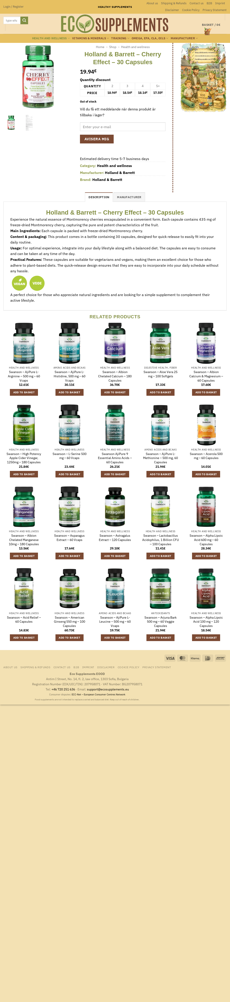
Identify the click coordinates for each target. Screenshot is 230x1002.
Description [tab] (98, 197)
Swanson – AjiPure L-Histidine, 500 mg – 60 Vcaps (69, 376)
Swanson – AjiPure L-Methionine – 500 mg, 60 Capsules (160, 458)
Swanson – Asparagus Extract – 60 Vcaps (69, 538)
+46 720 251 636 (63, 689)
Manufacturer (184, 38)
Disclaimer (172, 10)
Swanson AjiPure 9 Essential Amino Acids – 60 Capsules (115, 458)
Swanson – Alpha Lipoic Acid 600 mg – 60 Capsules (206, 540)
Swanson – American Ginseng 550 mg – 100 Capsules (69, 621)
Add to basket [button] (24, 392)
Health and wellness (51, 38)
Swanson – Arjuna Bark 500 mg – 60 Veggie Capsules (160, 621)
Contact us (196, 3)
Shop (112, 47)
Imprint (220, 3)
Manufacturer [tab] (129, 197)
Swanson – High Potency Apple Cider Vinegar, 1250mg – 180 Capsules (24, 458)
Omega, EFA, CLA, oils (150, 38)
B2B (209, 3)
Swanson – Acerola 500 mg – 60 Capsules (206, 456)
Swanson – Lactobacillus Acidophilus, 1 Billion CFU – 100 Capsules (160, 540)
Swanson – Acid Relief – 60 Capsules (24, 619)
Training (120, 38)
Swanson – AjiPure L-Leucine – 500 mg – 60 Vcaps (115, 621)
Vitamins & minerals (90, 38)
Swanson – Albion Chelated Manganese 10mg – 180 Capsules (24, 540)
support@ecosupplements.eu (108, 689)
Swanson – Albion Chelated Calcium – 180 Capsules (115, 376)
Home (100, 47)
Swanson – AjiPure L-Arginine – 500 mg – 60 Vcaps (24, 376)
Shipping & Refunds (173, 3)
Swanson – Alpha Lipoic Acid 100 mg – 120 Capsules (206, 621)
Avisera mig (96, 139)
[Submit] (24, 20)
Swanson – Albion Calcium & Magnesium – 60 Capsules (206, 376)
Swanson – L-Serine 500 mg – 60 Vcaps (69, 456)
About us (152, 3)
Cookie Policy (190, 10)
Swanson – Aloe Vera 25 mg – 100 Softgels (160, 374)
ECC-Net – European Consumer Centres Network (98, 694)
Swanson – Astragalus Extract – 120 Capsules (115, 538)
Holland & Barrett (120, 172)
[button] (13, 6)
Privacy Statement (215, 10)
